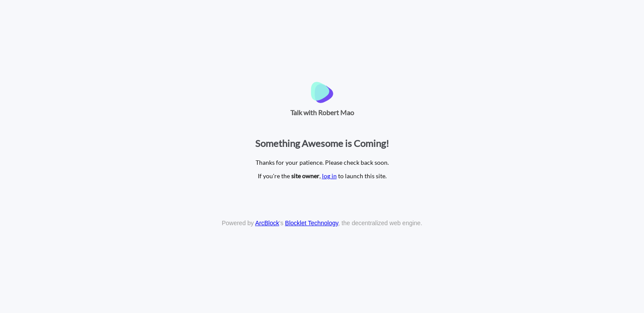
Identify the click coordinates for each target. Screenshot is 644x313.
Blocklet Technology (311, 223)
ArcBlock (267, 223)
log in (329, 176)
